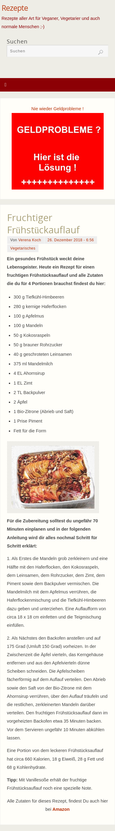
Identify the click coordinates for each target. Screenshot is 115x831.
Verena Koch (29, 240)
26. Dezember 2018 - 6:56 (71, 240)
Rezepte (15, 8)
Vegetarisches (23, 248)
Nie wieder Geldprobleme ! (57, 108)
